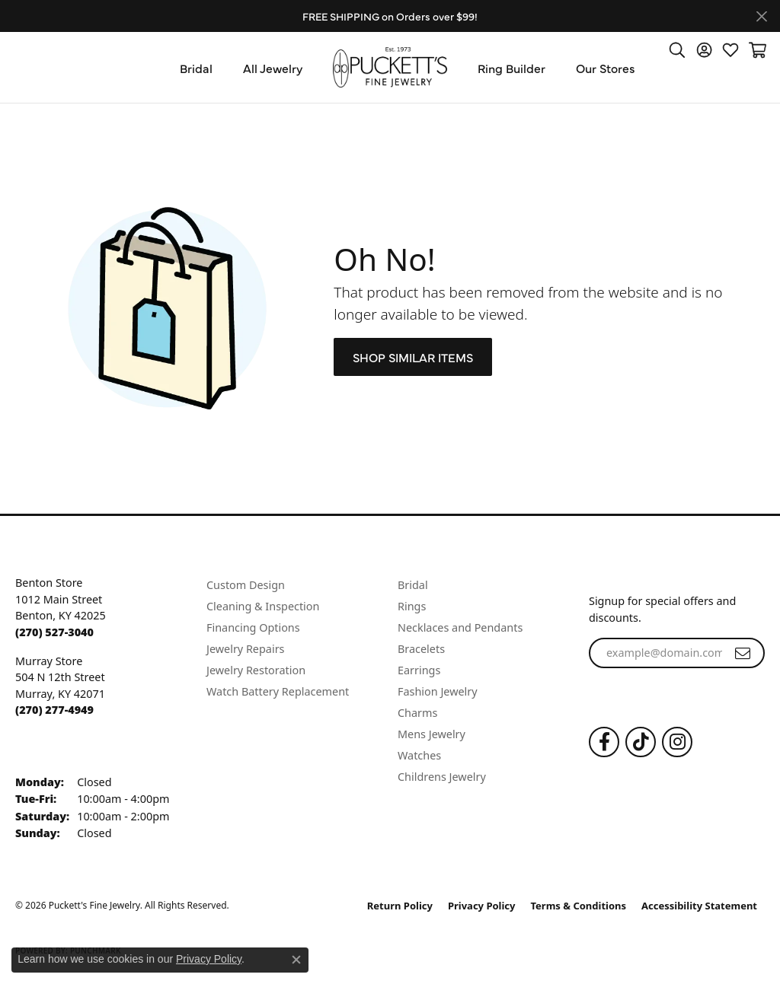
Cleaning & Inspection (262, 606)
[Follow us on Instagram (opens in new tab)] (677, 742)
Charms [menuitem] (417, 712)
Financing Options (253, 627)
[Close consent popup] (296, 959)
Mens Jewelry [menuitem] (431, 734)
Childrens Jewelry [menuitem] (442, 776)
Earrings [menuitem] (419, 670)
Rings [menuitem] (412, 606)
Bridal (196, 67)
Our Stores (605, 67)
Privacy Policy (482, 905)
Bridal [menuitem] (413, 585)
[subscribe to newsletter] (742, 653)
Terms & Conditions (579, 905)
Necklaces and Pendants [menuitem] (460, 627)
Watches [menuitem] (419, 755)
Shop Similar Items (413, 357)
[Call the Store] (54, 632)
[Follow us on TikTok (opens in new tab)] (640, 742)
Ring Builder (511, 67)
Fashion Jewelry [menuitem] (438, 691)
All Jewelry (272, 67)
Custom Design (245, 585)
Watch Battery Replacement (277, 691)
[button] (677, 49)
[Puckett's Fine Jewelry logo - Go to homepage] (390, 67)
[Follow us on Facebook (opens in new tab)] (604, 742)
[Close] (761, 16)
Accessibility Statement (699, 905)
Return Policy (400, 905)
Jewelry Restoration (255, 670)
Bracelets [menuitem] (421, 649)
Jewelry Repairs (245, 649)
